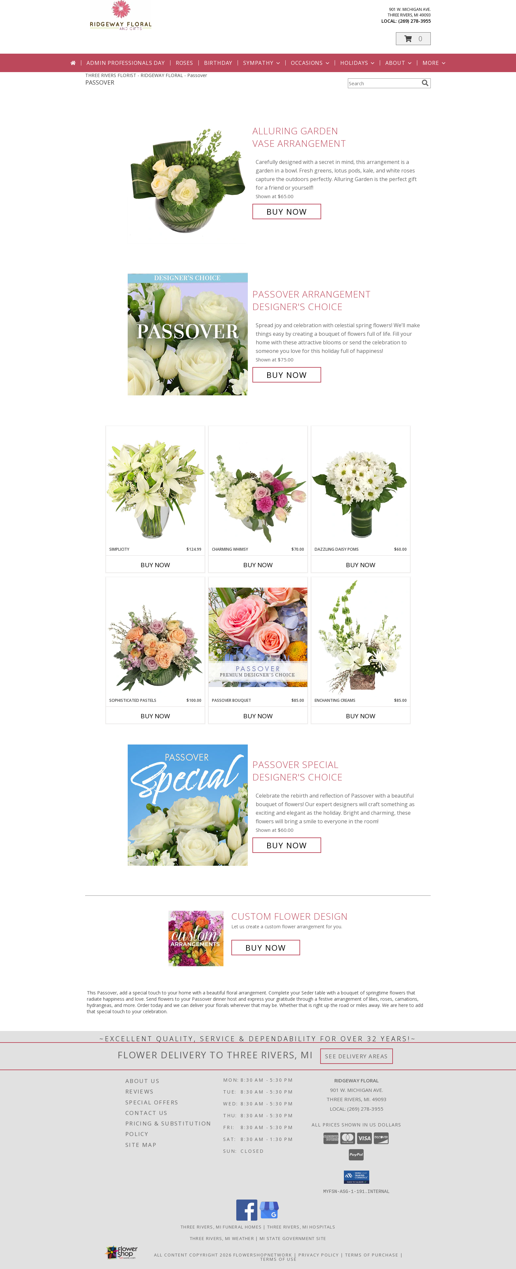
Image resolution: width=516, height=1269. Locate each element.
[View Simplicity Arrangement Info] (155, 486)
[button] (413, 38)
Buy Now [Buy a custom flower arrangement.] (265, 947)
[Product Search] (383, 83)
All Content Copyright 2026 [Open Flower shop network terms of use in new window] (193, 1254)
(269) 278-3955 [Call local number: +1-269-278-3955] (414, 21)
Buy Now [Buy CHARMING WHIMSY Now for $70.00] (258, 565)
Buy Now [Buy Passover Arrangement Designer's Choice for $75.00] (287, 374)
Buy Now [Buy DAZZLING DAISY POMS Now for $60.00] (360, 565)
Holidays (358, 62)
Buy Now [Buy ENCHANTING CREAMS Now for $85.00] (360, 716)
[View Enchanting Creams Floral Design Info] (360, 637)
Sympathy (262, 62)
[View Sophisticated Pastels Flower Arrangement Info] (155, 637)
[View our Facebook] (246, 1218)
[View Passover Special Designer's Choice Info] (188, 805)
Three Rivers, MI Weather (222, 1238)
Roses (184, 62)
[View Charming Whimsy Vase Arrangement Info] (258, 486)
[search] (425, 83)
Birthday (218, 62)
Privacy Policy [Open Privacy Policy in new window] (318, 1254)
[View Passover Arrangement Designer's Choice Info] (188, 334)
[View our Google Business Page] (269, 1218)
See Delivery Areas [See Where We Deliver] (356, 1056)
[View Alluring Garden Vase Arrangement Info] (188, 171)
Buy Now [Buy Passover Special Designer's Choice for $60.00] (287, 845)
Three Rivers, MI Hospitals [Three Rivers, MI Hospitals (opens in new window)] (301, 1226)
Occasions (311, 62)
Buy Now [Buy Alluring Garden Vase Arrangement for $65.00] (287, 211)
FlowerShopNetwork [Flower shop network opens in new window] (262, 1254)
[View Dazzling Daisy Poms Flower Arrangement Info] (360, 486)
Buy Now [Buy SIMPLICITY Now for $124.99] (155, 565)
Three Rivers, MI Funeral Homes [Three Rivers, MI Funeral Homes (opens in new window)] (221, 1226)
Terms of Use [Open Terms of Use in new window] (278, 1259)
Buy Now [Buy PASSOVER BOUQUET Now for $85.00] (258, 716)
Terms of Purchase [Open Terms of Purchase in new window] (372, 1254)
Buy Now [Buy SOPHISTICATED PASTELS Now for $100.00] (155, 716)
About (399, 62)
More (435, 62)
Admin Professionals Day (126, 62)
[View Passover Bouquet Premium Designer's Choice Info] (258, 637)
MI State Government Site (293, 1238)
